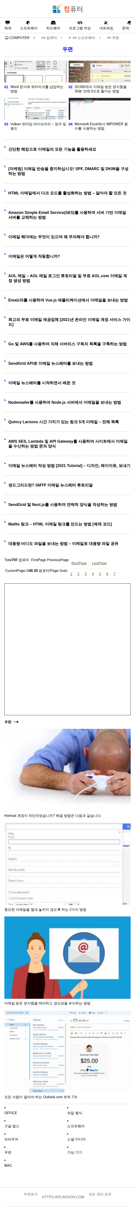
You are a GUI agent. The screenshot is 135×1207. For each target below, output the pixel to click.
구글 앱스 (11, 1126)
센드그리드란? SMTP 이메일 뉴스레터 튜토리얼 (50, 485)
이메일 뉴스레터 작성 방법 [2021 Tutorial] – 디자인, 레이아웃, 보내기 (69, 465)
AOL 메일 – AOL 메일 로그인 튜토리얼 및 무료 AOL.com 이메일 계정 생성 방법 (67, 278)
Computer (19, 38)
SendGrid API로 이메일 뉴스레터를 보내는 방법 (50, 363)
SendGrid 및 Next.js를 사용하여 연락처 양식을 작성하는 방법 (62, 504)
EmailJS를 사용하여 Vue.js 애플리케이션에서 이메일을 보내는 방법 (68, 300)
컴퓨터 (51, 38)
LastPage (99, 563)
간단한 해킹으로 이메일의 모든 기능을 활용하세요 (52, 149)
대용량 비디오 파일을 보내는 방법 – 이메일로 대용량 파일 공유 (63, 543)
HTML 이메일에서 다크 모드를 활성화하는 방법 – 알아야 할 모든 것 (67, 193)
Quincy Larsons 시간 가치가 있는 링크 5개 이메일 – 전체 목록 (63, 422)
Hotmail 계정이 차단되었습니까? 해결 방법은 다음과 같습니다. (53, 816)
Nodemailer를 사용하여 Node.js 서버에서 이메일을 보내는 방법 (64, 402)
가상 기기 (74, 1152)
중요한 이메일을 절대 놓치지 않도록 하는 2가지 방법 (45, 909)
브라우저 (11, 1139)
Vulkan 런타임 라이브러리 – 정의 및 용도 (38, 126)
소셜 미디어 (76, 1139)
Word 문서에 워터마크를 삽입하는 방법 (36, 89)
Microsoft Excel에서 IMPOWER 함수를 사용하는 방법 (101, 126)
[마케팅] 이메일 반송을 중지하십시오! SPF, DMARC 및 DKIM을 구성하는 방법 (68, 171)
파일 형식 (74, 1113)
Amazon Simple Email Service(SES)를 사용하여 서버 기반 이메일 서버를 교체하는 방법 (67, 215)
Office (10, 1113)
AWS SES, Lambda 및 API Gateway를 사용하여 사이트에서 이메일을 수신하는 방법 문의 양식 (68, 443)
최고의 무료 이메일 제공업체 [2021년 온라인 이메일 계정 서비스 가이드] (69, 322)
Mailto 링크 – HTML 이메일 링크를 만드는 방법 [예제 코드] (60, 524)
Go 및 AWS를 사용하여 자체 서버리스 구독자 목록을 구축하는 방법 (67, 344)
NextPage (79, 563)
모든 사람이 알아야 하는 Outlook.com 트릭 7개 (40, 1097)
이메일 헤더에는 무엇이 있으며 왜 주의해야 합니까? (54, 237)
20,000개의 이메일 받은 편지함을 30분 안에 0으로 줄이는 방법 (100, 89)
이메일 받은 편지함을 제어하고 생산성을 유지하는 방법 (47, 1003)
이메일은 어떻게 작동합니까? (34, 256)
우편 (115, 38)
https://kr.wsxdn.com (63, 1197)
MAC (8, 1165)
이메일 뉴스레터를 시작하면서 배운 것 (41, 383)
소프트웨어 (86, 38)
